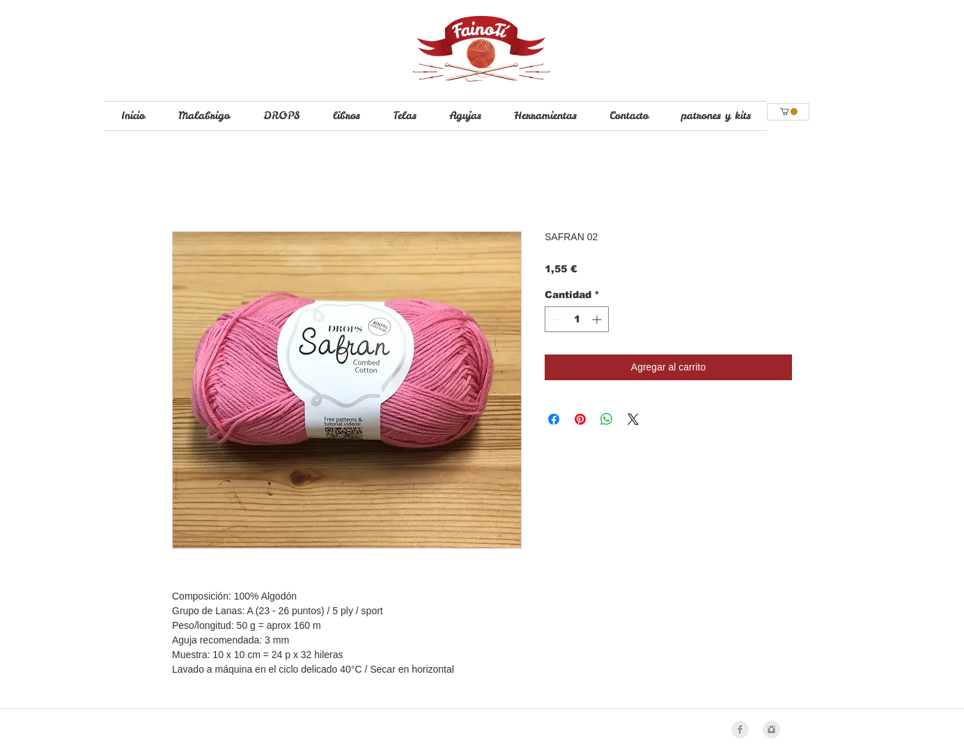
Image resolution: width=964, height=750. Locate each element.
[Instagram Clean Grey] (771, 729)
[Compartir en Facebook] (553, 419)
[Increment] (598, 319)
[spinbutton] (576, 319)
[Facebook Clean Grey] (740, 729)
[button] (789, 111)
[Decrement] (555, 319)
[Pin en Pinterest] (580, 419)
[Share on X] (633, 419)
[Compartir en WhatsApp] (606, 419)
